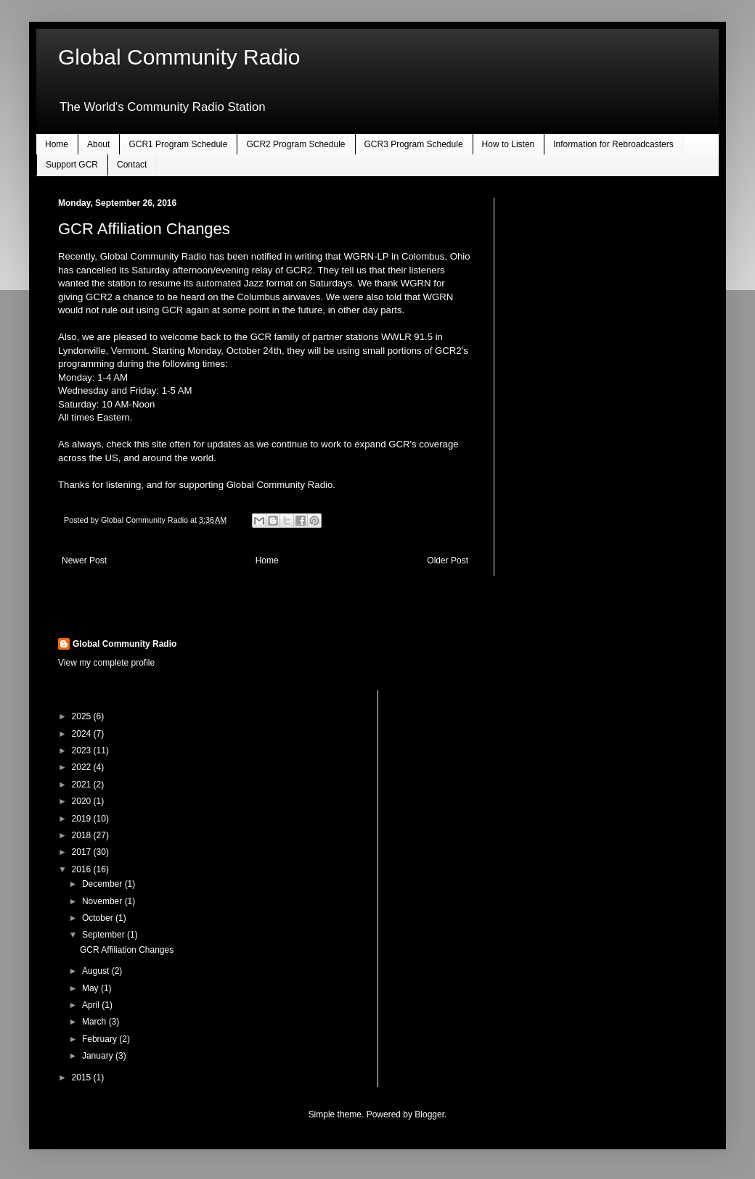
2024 (83, 734)
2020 (83, 801)
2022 (83, 767)
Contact (132, 165)
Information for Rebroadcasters (613, 144)
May (91, 988)
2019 (83, 819)
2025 (83, 716)
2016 (83, 869)
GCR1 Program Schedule (177, 144)
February (100, 1039)
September (104, 935)
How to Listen (508, 144)
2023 (83, 750)
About (98, 144)
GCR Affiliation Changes (127, 950)
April (92, 1005)
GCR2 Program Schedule (295, 144)
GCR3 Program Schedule (413, 144)
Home (56, 144)
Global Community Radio (179, 57)
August (97, 971)
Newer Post (84, 560)
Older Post (447, 560)
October (98, 918)
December (103, 884)
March (95, 1022)
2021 (83, 784)
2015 (83, 1077)
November (103, 901)
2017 (83, 852)
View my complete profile (106, 663)
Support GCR (72, 165)
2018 (83, 835)
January (98, 1056)
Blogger (429, 1114)
